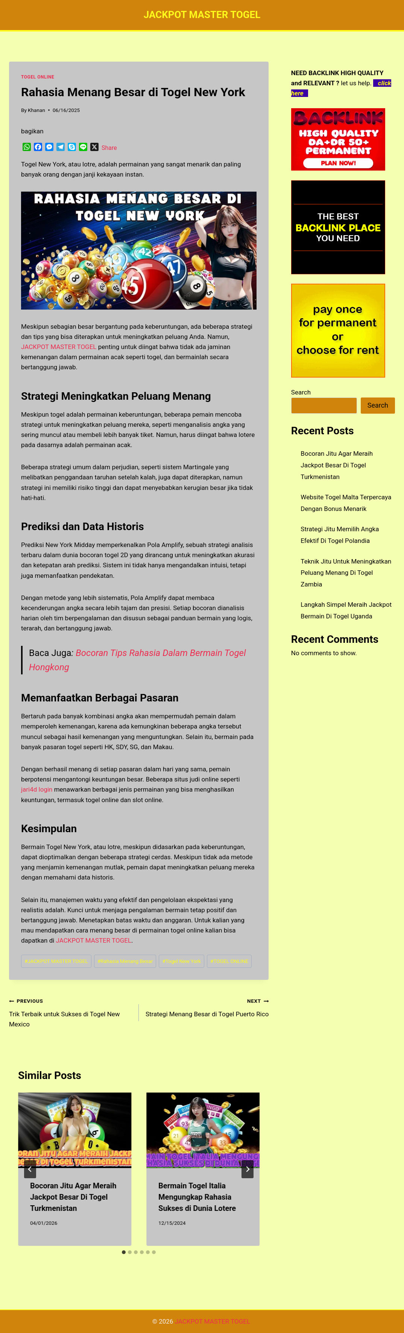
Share (109, 147)
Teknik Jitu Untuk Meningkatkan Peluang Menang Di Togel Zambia (346, 573)
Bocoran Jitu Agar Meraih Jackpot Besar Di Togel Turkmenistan (73, 1197)
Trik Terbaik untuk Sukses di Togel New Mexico (70, 1012)
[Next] (247, 1169)
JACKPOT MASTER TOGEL (94, 940)
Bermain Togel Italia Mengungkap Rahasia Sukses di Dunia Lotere (197, 1197)
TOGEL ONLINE (37, 77)
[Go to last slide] (30, 1169)
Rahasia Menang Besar (125, 961)
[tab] (124, 1252)
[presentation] (74, 1130)
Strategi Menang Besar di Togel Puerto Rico (207, 1007)
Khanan (36, 110)
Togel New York (181, 961)
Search (301, 392)
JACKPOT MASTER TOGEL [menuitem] (59, 347)
